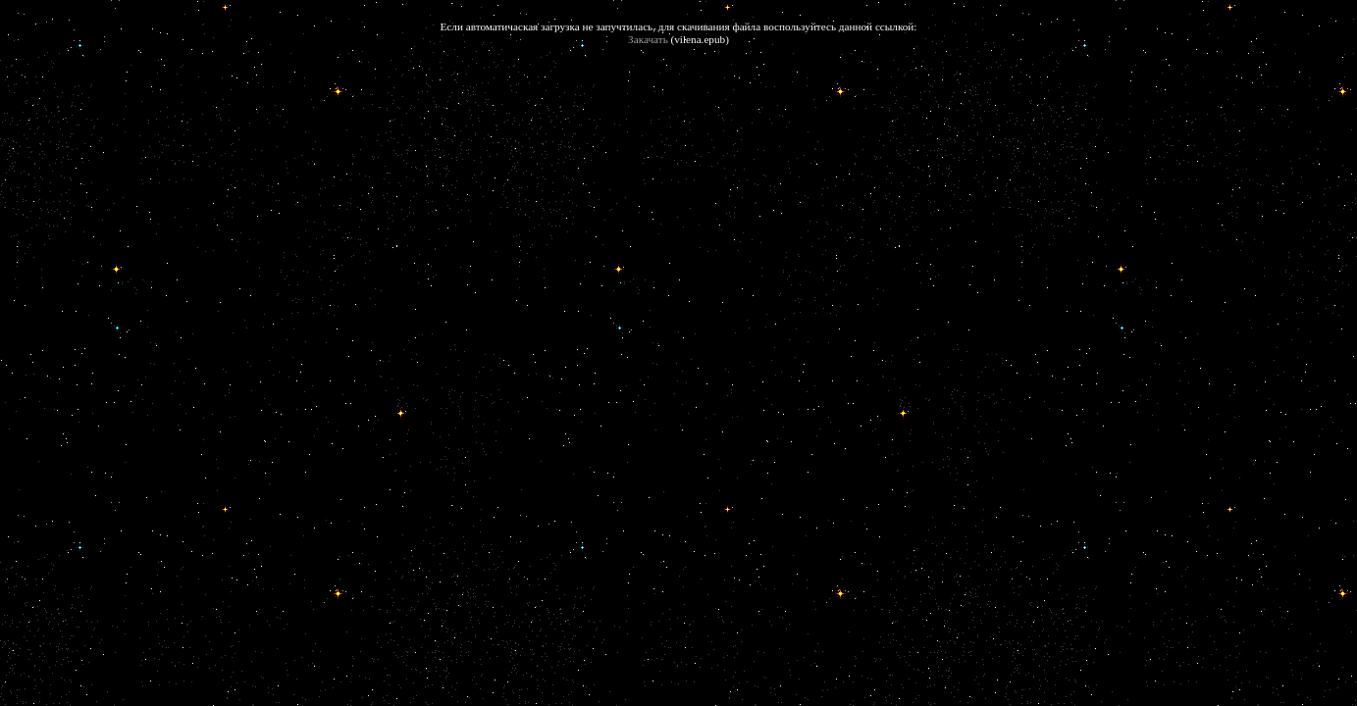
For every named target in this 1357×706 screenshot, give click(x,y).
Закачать (648, 39)
